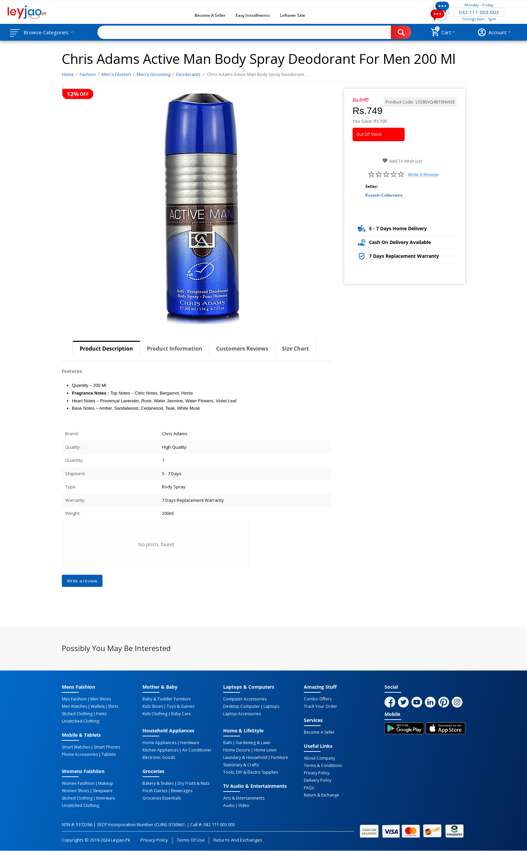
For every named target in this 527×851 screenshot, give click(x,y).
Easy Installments (253, 15)
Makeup (105, 783)
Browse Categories (46, 32)
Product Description (106, 348)
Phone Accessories (80, 755)
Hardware (189, 743)
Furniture (279, 758)
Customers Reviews (242, 348)
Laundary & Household (245, 758)
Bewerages (181, 791)
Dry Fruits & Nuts (193, 783)
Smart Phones (107, 747)
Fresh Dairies (155, 791)
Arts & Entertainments (244, 798)
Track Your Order (320, 706)
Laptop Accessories (242, 714)
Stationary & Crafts (241, 765)
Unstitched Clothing (80, 721)
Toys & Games (180, 706)
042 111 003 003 (479, 12)
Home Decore (236, 750)
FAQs (309, 788)
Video (243, 806)
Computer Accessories (245, 699)
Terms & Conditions (323, 766)
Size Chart (295, 348)
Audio (229, 806)
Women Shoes (75, 791)
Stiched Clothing (77, 714)
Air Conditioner (196, 750)
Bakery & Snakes (158, 783)
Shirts (113, 706)
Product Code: (400, 102)
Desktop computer (241, 706)
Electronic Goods (159, 758)
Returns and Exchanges (237, 840)
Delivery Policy (317, 780)
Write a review (423, 174)
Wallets (98, 706)
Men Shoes (100, 699)
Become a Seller (210, 15)
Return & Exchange (321, 795)
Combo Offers (317, 699)
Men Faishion (74, 699)
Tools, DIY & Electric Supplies (250, 772)
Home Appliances (159, 743)
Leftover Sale (292, 15)
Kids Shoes (153, 706)
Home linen (265, 750)
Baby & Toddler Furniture (167, 699)
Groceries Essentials (162, 798)
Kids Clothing (155, 714)
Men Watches (74, 706)
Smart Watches (76, 747)
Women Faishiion (78, 783)
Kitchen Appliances (160, 750)
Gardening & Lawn (253, 743)
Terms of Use (191, 840)
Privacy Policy (316, 773)
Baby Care (181, 714)
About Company (319, 758)
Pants (101, 714)
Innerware (105, 798)
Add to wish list (402, 161)
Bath (227, 743)
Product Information (174, 348)
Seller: (371, 186)
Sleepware (103, 791)
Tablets (109, 755)
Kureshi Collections (384, 195)
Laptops (271, 706)
